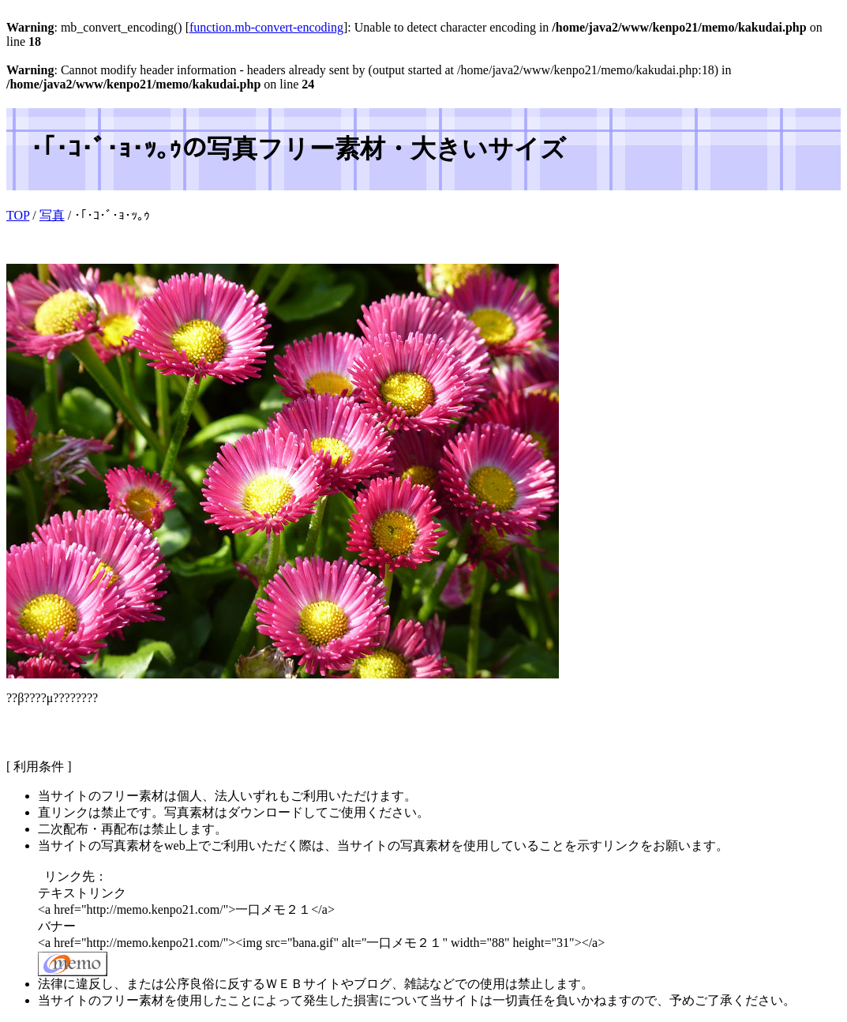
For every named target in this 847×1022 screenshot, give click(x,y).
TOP (17, 215)
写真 (52, 215)
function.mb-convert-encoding (266, 27)
